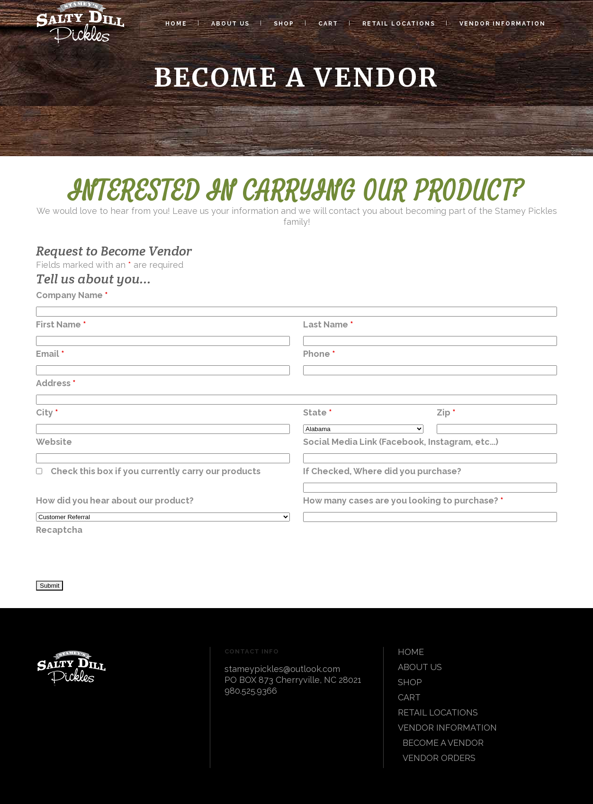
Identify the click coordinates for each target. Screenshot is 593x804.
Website (54, 442)
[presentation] (108, 558)
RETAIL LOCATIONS (438, 712)
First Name (61, 324)
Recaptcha (59, 530)
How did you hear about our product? (115, 500)
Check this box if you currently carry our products (156, 471)
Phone (319, 354)
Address (56, 383)
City (47, 412)
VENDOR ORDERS (439, 758)
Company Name (72, 295)
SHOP (410, 682)
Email (50, 354)
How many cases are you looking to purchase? (403, 500)
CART (409, 697)
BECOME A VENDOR (443, 743)
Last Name (328, 324)
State (317, 412)
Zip (446, 412)
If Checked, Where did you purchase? (382, 471)
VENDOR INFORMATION (447, 728)
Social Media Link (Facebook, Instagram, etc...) (400, 442)
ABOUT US (420, 667)
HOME (411, 652)
